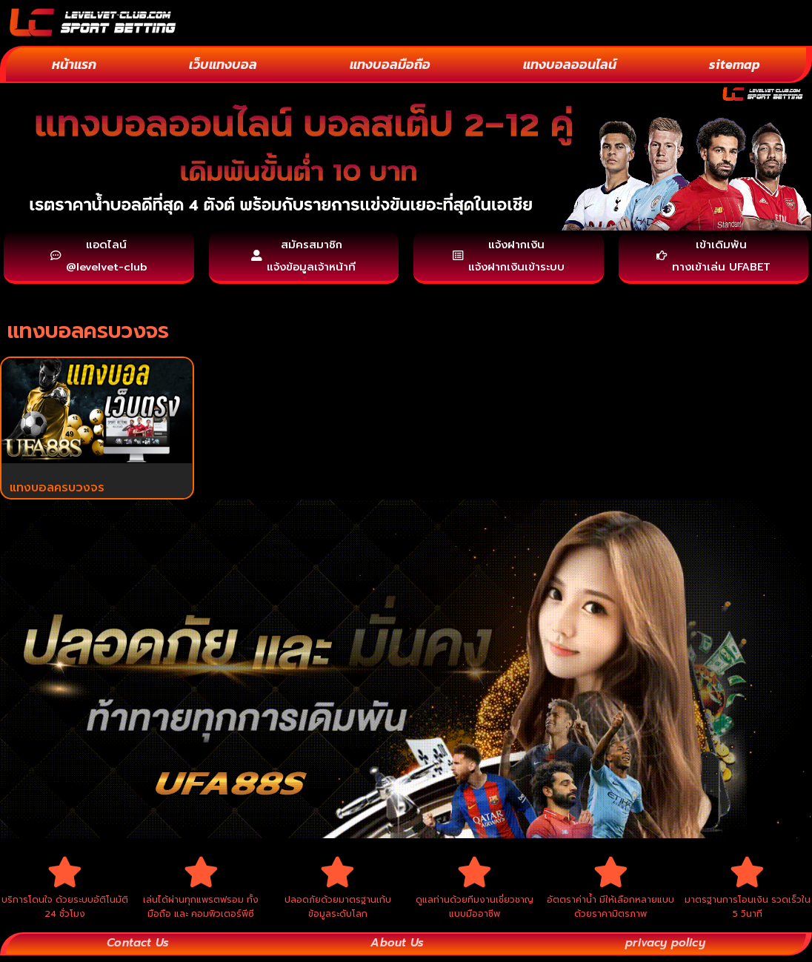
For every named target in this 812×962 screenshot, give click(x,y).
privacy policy (664, 950)
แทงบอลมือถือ (390, 64)
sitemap (734, 64)
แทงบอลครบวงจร (57, 491)
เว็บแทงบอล (223, 64)
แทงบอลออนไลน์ (569, 64)
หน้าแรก (74, 64)
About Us (395, 950)
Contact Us (137, 950)
